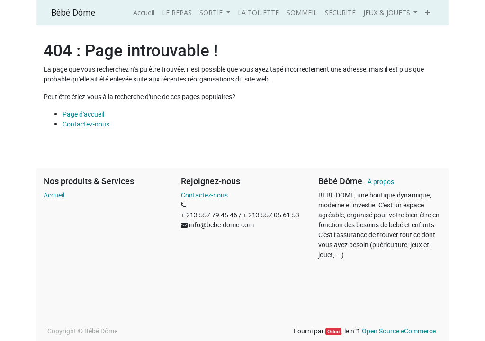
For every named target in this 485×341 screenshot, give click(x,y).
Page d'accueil (83, 113)
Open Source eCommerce (399, 330)
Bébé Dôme (73, 12)
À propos (381, 181)
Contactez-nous (86, 123)
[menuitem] (143, 12)
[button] (427, 12)
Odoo (333, 331)
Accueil (54, 194)
